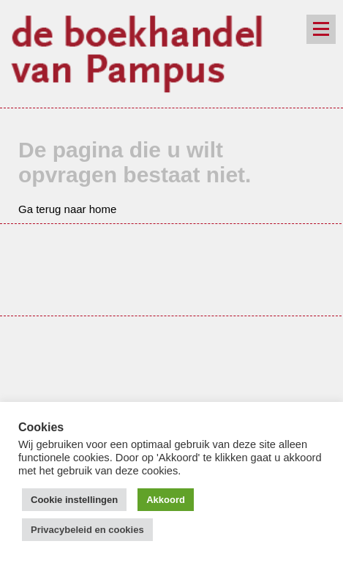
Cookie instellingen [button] (74, 499)
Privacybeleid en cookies (87, 529)
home (103, 209)
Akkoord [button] (165, 499)
